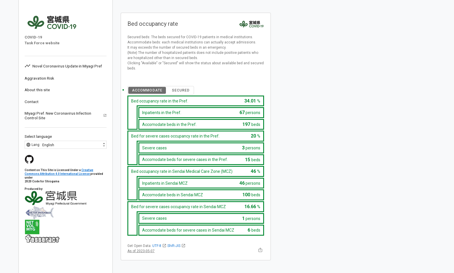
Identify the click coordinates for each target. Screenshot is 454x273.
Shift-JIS (176, 246)
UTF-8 (159, 246)
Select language (38, 136)
